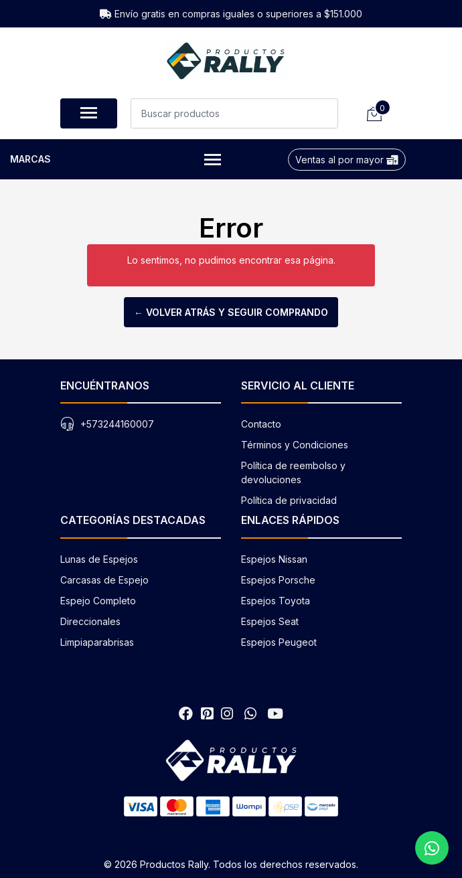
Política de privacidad (289, 500)
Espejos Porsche (278, 580)
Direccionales (90, 621)
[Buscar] (323, 113)
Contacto (261, 424)
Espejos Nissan (274, 559)
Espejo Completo (98, 600)
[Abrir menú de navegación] (88, 113)
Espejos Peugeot (279, 642)
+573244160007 (117, 424)
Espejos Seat (270, 621)
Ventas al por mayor (346, 159)
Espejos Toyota (275, 600)
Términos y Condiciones (294, 444)
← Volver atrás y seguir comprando (231, 312)
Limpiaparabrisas (97, 642)
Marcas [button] (115, 160)
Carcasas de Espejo (104, 580)
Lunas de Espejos (99, 559)
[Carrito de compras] (373, 113)
